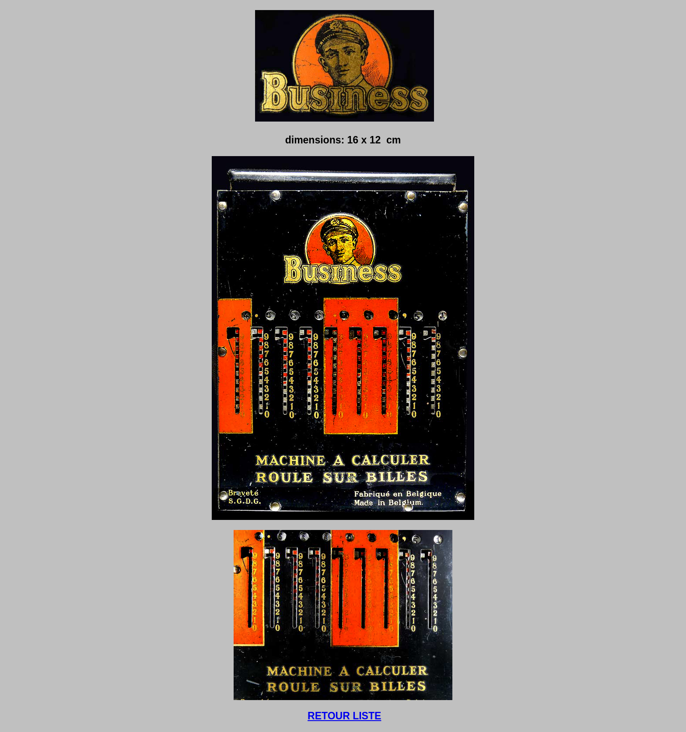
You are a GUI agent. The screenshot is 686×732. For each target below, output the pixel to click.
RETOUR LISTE (344, 716)
